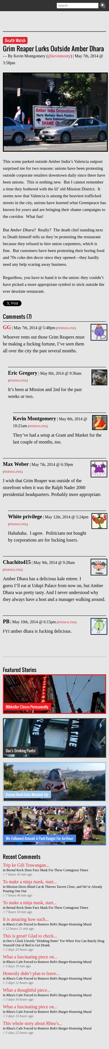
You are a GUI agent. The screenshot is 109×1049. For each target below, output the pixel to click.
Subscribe (6, 5)
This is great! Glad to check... (30, 935)
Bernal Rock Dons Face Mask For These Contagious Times (47, 870)
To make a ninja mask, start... (30, 881)
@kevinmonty (59, 56)
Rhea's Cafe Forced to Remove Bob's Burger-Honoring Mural (49, 924)
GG (7, 327)
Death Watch (15, 40)
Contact (31, 5)
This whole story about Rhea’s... (32, 1023)
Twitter (14, 5)
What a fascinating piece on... (30, 956)
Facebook (23, 5)
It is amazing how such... (26, 919)
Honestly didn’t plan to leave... (31, 973)
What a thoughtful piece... (26, 990)
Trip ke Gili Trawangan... (26, 865)
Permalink (66, 328)
